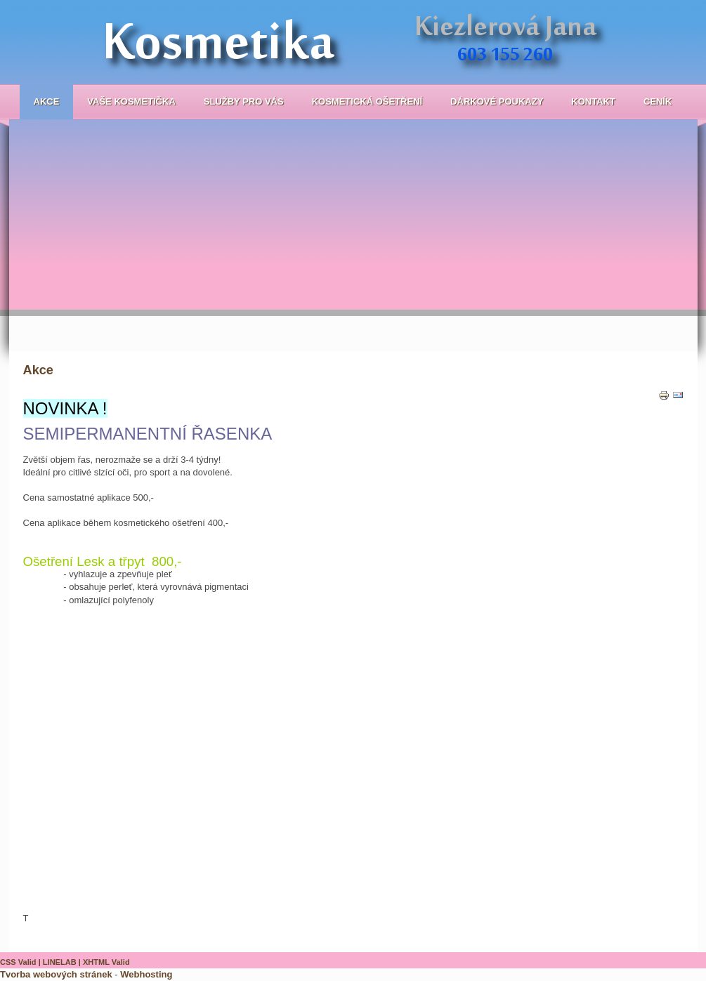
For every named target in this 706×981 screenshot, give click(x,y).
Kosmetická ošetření (367, 101)
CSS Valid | (21, 962)
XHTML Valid (106, 962)
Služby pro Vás (244, 101)
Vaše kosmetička (131, 101)
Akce (47, 101)
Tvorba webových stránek (56, 974)
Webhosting (146, 974)
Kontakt (593, 101)
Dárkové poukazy (496, 101)
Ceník (657, 101)
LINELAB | (63, 962)
